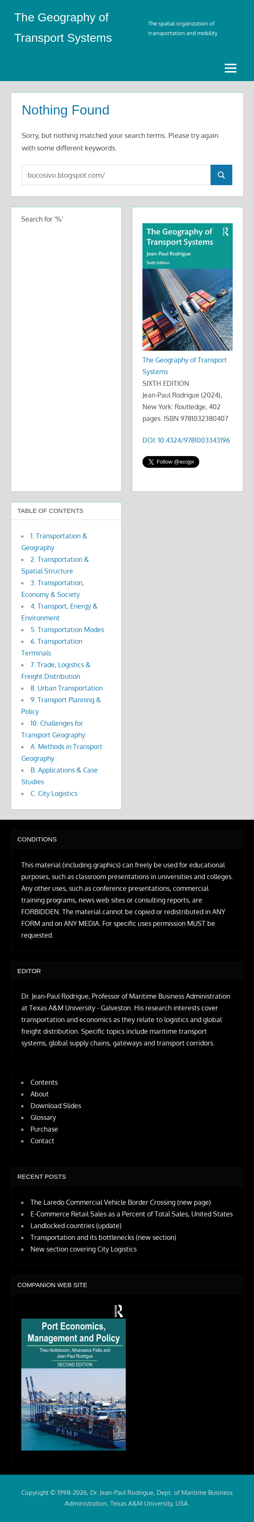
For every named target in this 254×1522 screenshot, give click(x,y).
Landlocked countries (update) (76, 1225)
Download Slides (55, 1105)
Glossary (43, 1117)
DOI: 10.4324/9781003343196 (186, 440)
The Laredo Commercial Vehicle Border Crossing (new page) (120, 1202)
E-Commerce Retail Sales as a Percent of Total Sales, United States (131, 1214)
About (39, 1094)
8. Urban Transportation (66, 688)
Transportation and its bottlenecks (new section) (103, 1237)
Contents (44, 1082)
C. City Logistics (53, 793)
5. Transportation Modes (67, 629)
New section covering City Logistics (83, 1249)
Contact (42, 1141)
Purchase (44, 1129)
